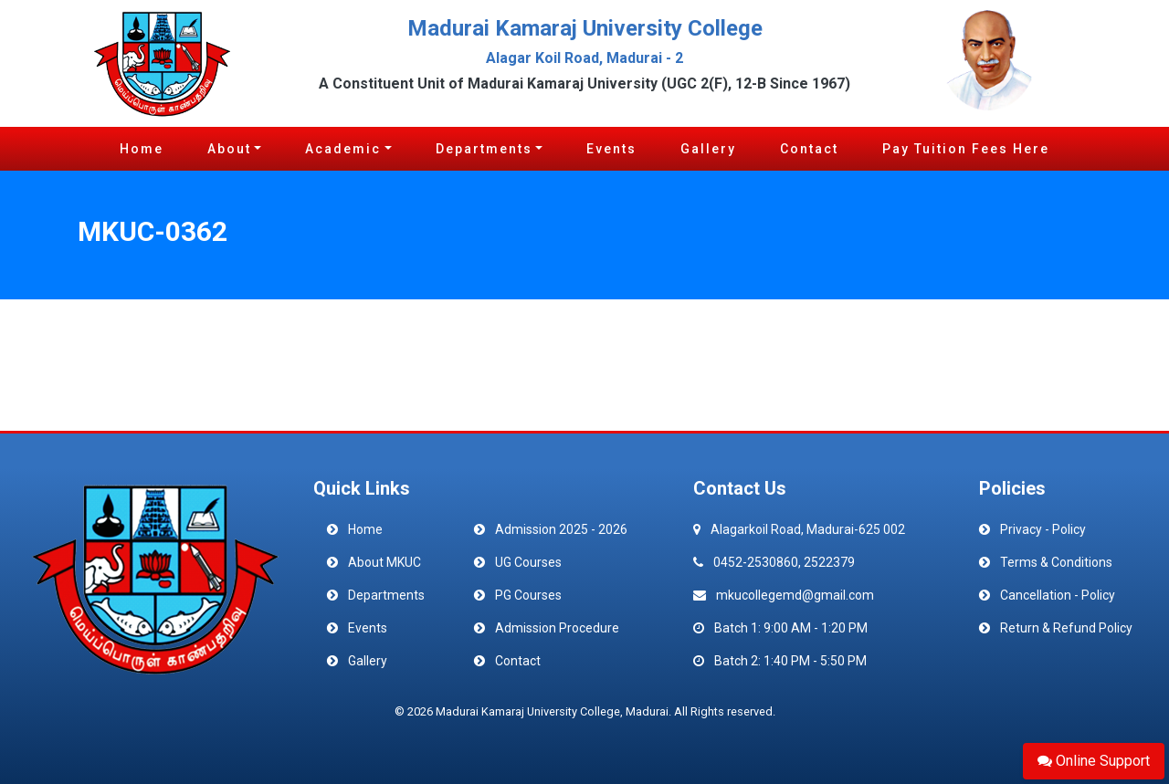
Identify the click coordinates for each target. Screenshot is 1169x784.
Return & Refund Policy (1066, 628)
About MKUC (384, 562)
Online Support (1093, 760)
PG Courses (528, 595)
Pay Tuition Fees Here (965, 148)
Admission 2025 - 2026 (561, 529)
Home (141, 148)
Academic (343, 148)
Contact (809, 148)
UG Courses (528, 562)
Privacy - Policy (1043, 529)
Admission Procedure (557, 628)
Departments (484, 148)
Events (611, 148)
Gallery (708, 148)
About (229, 148)
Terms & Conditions (1056, 562)
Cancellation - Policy (1057, 595)
